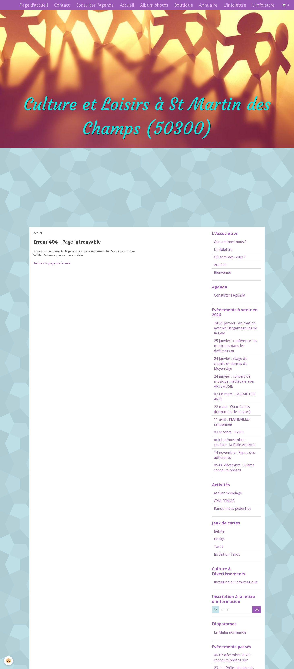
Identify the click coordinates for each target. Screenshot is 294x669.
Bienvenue (222, 272)
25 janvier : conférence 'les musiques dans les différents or (235, 345)
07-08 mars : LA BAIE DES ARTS (234, 396)
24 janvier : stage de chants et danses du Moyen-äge (231, 363)
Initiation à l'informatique (236, 582)
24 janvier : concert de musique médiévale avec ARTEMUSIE (234, 381)
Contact (62, 5)
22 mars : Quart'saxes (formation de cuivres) (232, 409)
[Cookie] (8, 660)
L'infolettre (235, 5)
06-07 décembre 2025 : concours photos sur (232, 657)
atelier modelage (228, 493)
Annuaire (208, 5)
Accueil (127, 5)
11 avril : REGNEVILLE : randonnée (232, 422)
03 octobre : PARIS (228, 432)
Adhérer (220, 264)
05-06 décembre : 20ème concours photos (234, 467)
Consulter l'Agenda (95, 5)
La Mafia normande (230, 632)
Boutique (183, 5)
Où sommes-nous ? (230, 257)
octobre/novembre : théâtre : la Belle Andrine (234, 442)
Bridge (219, 538)
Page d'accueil (34, 5)
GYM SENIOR (224, 500)
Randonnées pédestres (232, 508)
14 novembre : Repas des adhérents (234, 455)
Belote (219, 531)
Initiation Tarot (227, 554)
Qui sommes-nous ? (230, 241)
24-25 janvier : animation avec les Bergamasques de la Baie (235, 327)
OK (257, 609)
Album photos (154, 5)
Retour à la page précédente (51, 263)
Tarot (218, 546)
